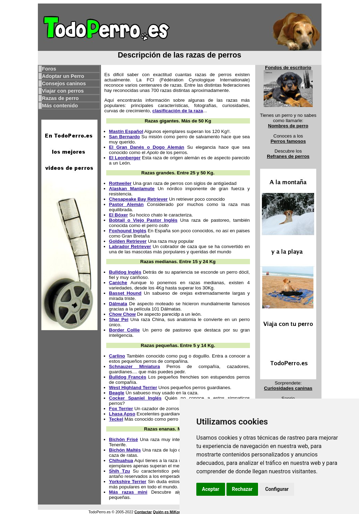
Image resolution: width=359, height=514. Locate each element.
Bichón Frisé (123, 439)
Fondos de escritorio (288, 67)
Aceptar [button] (210, 489)
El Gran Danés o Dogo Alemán (146, 147)
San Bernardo (124, 136)
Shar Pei (118, 319)
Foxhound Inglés (128, 230)
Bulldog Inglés (125, 272)
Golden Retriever (128, 241)
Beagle (116, 392)
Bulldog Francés (127, 377)
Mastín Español (126, 131)
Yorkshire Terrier (127, 481)
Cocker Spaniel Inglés (135, 398)
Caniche (118, 282)
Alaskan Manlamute (132, 188)
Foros (49, 69)
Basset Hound (125, 293)
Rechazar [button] (242, 489)
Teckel (116, 419)
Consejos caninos (64, 83)
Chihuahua (121, 460)
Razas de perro (60, 98)
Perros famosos (288, 141)
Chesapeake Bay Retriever (138, 199)
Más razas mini (128, 492)
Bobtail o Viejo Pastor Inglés (143, 220)
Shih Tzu (119, 471)
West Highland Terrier (133, 387)
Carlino (117, 356)
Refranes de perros (288, 156)
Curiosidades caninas (288, 388)
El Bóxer (118, 215)
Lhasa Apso (122, 413)
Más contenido (60, 105)
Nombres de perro (288, 125)
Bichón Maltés (125, 450)
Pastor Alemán (126, 204)
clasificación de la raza (178, 110)
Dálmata (118, 303)
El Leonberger (125, 157)
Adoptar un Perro (63, 76)
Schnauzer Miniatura (134, 366)
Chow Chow (122, 314)
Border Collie (124, 330)
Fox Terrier (121, 408)
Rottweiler (120, 183)
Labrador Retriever (130, 246)
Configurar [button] (277, 489)
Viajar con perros (63, 91)
